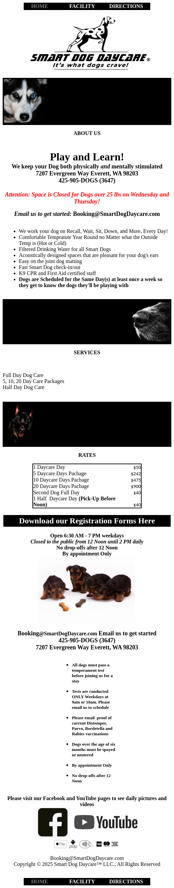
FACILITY (82, 6)
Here (146, 520)
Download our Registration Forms (78, 520)
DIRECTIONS (126, 6)
